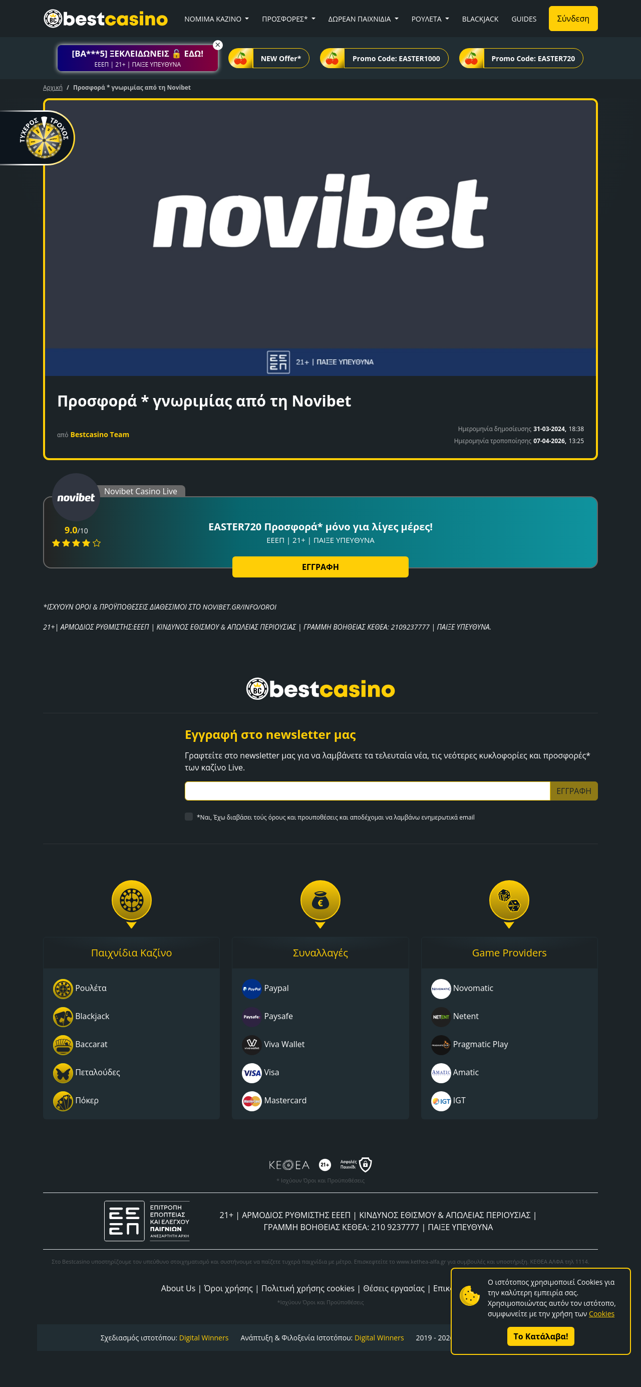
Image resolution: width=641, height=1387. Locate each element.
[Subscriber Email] (367, 791)
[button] (138, 58)
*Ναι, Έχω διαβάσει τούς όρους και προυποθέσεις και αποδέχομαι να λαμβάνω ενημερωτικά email (336, 817)
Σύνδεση (573, 18)
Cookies (601, 1313)
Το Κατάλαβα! (541, 1336)
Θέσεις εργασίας (394, 1288)
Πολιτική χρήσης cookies (308, 1288)
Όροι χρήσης (228, 1288)
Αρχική (53, 87)
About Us (178, 1288)
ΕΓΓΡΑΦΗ (320, 566)
